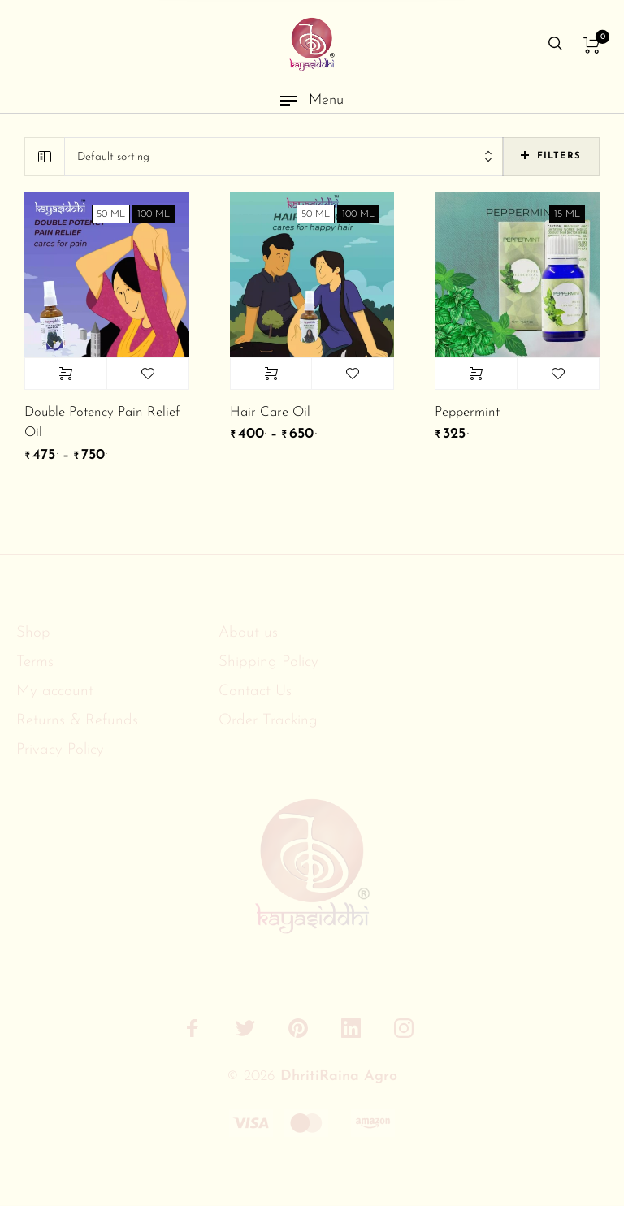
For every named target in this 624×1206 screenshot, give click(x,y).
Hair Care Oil (270, 412)
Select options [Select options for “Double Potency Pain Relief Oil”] (65, 373)
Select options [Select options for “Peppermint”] (476, 373)
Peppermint (467, 412)
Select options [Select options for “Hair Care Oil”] (271, 373)
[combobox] (284, 157)
